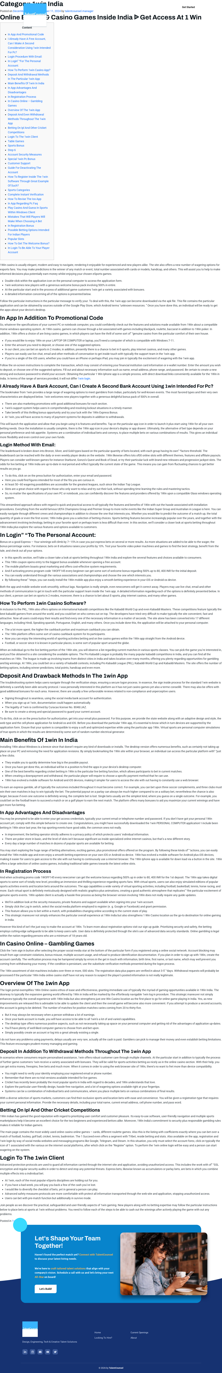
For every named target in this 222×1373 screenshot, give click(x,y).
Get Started (188, 7)
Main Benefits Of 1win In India (26, 83)
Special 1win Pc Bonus (21, 159)
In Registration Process (22, 96)
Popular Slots (16, 239)
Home (79, 8)
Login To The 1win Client (23, 136)
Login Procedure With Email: (25, 56)
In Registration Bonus (21, 225)
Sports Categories (19, 190)
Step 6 (12, 150)
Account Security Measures (25, 154)
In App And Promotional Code (26, 34)
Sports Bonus (16, 145)
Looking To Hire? (97, 8)
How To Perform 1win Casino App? (29, 70)
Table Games (16, 141)
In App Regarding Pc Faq (23, 203)
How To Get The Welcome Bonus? (28, 243)
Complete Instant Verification (26, 194)
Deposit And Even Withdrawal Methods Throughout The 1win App (27, 119)
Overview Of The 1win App (24, 110)
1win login (84, 378)
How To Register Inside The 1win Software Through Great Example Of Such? (28, 181)
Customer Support (19, 163)
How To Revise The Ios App (24, 199)
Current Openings (122, 8)
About (141, 8)
